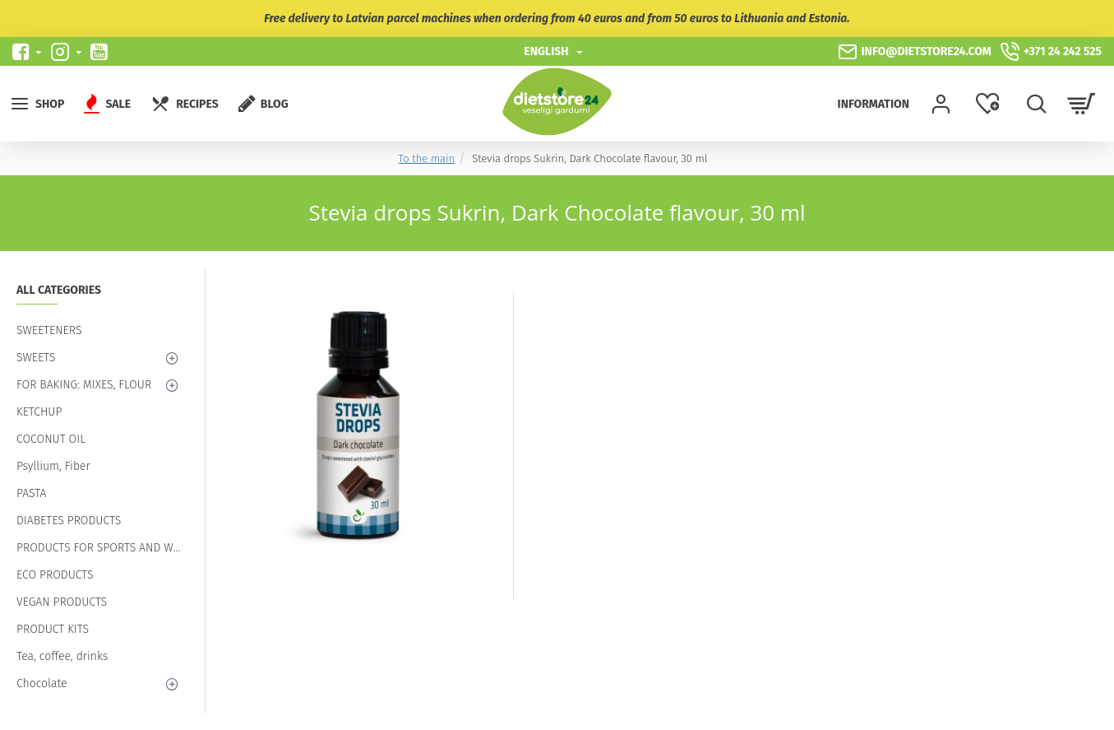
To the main (427, 158)
